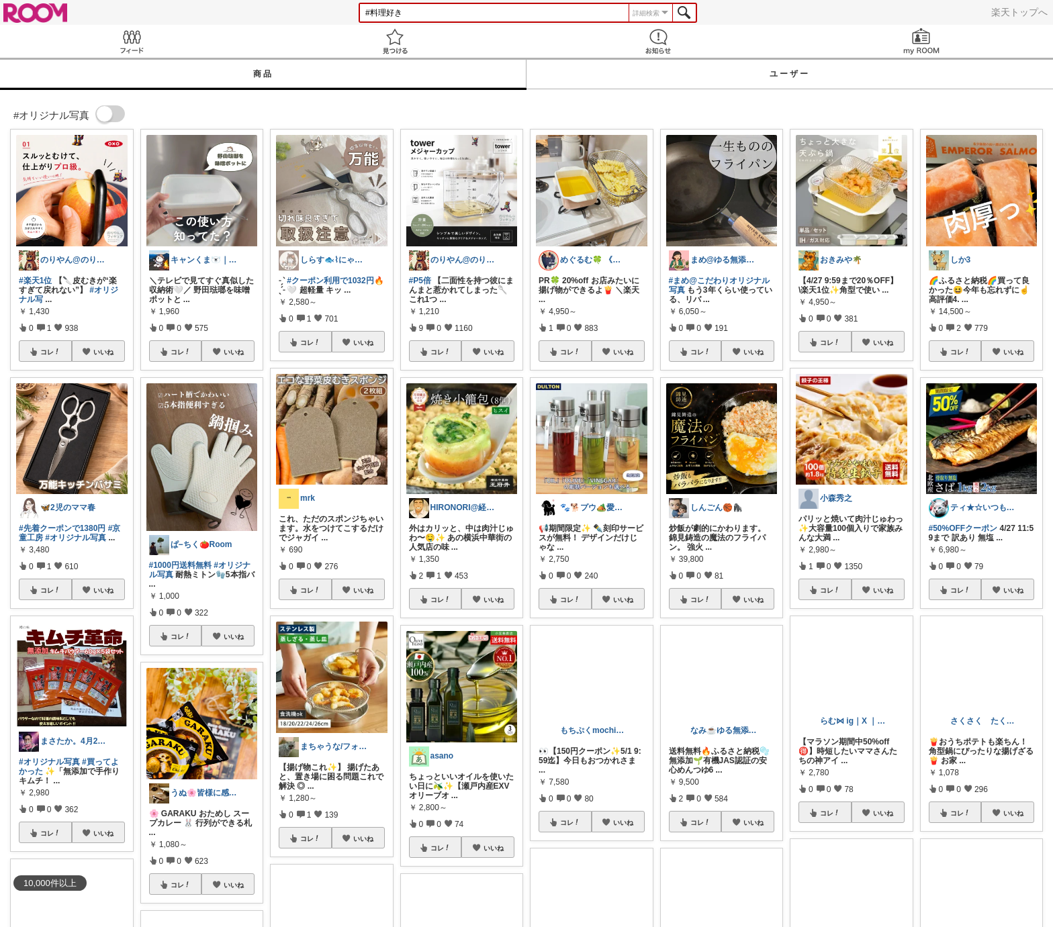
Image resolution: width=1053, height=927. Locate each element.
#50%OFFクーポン (963, 528)
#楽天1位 (35, 280)
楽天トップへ (1019, 12)
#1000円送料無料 (180, 565)
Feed (131, 41)
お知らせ (658, 41)
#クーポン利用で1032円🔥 (335, 280)
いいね (103, 351)
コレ (50, 351)
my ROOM (921, 41)
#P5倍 (420, 280)
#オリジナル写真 (75, 537)
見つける (394, 41)
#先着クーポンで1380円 (62, 528)
